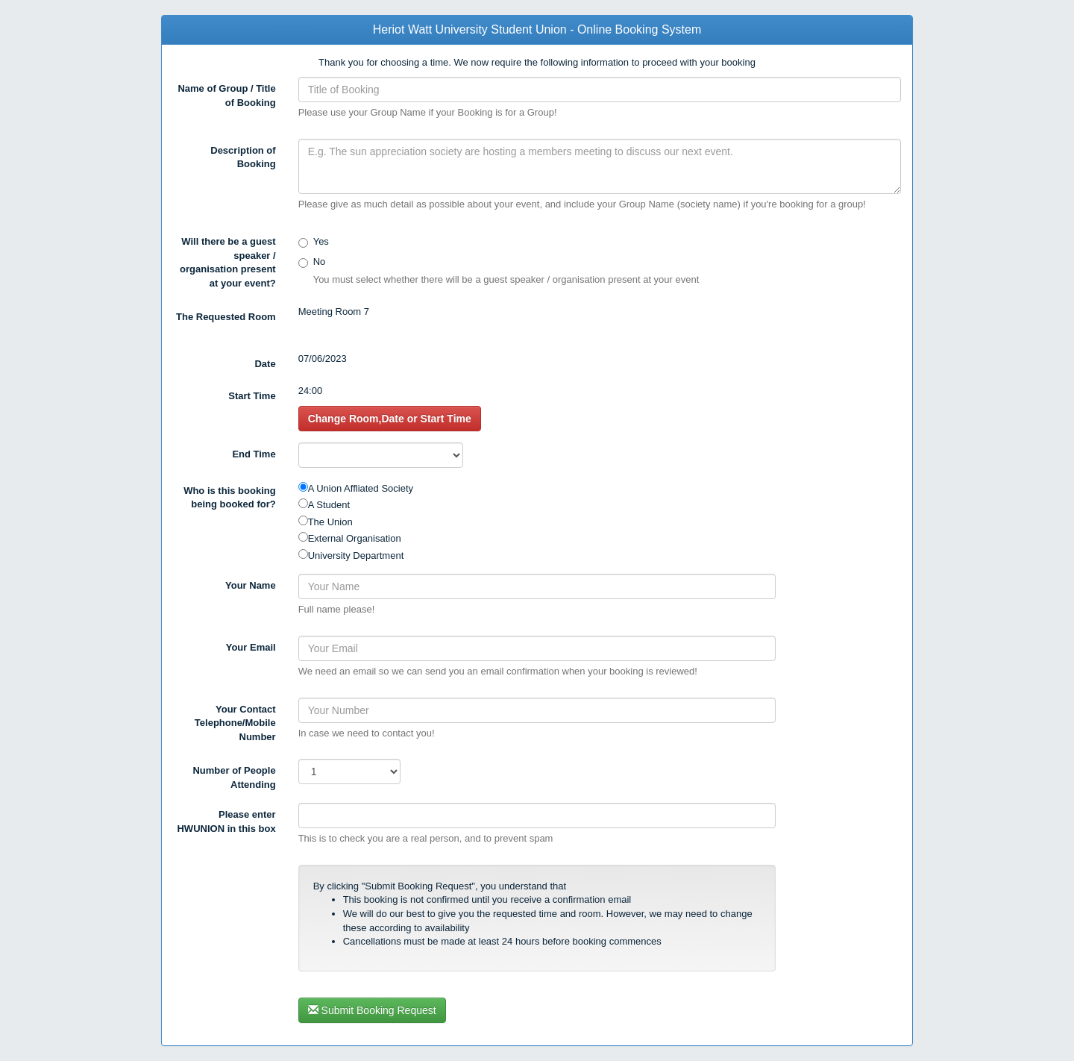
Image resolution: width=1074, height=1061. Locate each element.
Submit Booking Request (372, 1010)
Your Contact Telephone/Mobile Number (235, 723)
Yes (321, 241)
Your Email (251, 647)
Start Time (251, 395)
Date (264, 363)
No (319, 261)
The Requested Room (226, 316)
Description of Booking (242, 157)
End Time (253, 454)
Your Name (250, 585)
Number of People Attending (233, 777)
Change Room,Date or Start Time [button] (389, 419)
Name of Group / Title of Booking (226, 95)
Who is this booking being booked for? (229, 497)
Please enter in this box (226, 821)
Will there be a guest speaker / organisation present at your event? (228, 262)
